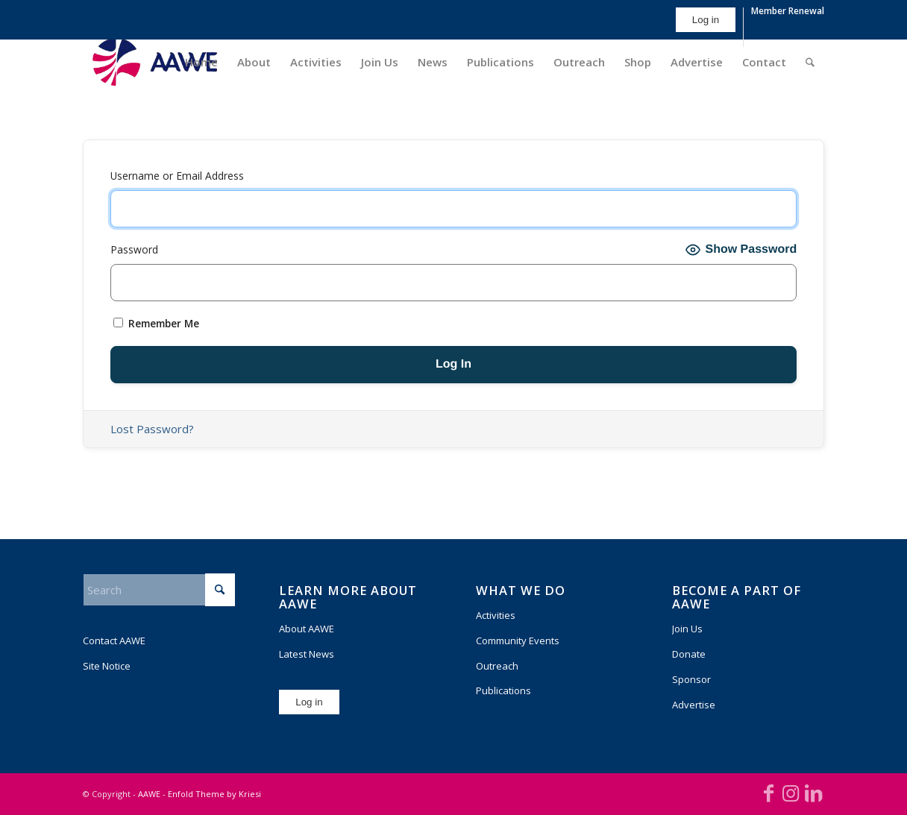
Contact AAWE (114, 640)
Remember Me (156, 323)
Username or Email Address (177, 176)
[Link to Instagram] (790, 792)
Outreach (497, 666)
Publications (503, 690)
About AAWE (306, 628)
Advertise (693, 704)
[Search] (810, 61)
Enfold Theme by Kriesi (214, 793)
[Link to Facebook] (768, 792)
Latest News (306, 654)
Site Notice (107, 666)
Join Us (687, 628)
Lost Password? (152, 428)
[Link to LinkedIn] (813, 792)
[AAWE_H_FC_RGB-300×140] (155, 61)
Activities (495, 615)
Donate (689, 654)
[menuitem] (706, 27)
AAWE (149, 793)
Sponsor (691, 679)
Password (134, 249)
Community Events (517, 640)
